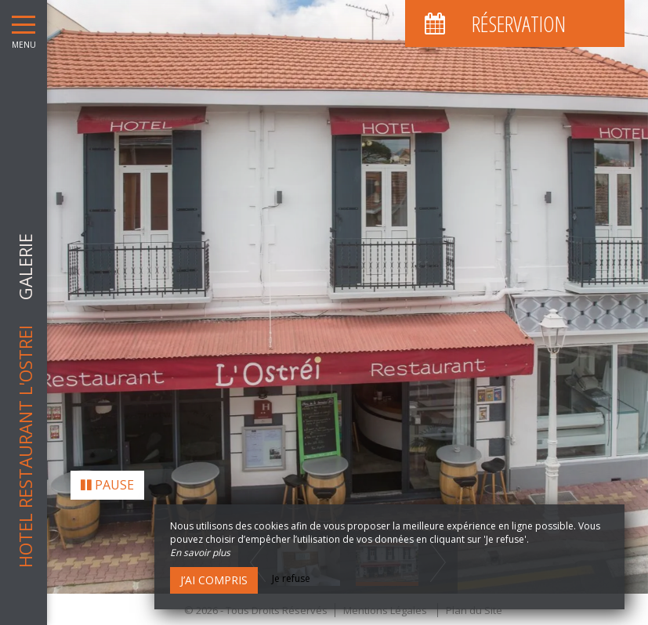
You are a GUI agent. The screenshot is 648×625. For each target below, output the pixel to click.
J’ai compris (214, 580)
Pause (107, 479)
